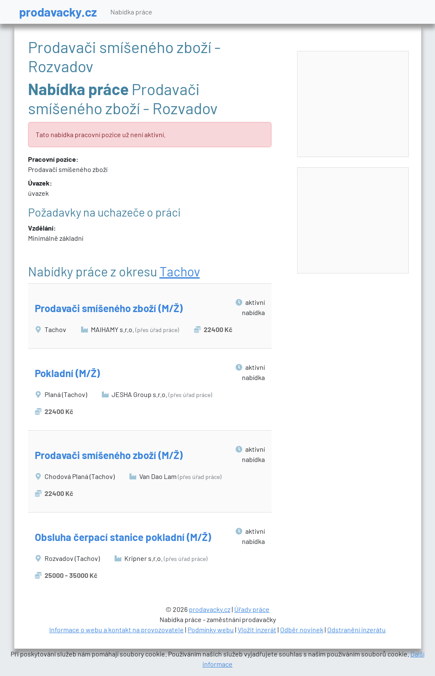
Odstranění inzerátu (356, 629)
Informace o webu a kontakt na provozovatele (116, 629)
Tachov (180, 271)
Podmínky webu (211, 629)
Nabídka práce (131, 12)
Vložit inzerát (257, 629)
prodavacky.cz (58, 11)
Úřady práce (251, 609)
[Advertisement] (353, 104)
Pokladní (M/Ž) (67, 373)
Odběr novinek (301, 629)
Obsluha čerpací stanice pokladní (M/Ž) (123, 537)
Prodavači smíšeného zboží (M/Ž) (108, 308)
